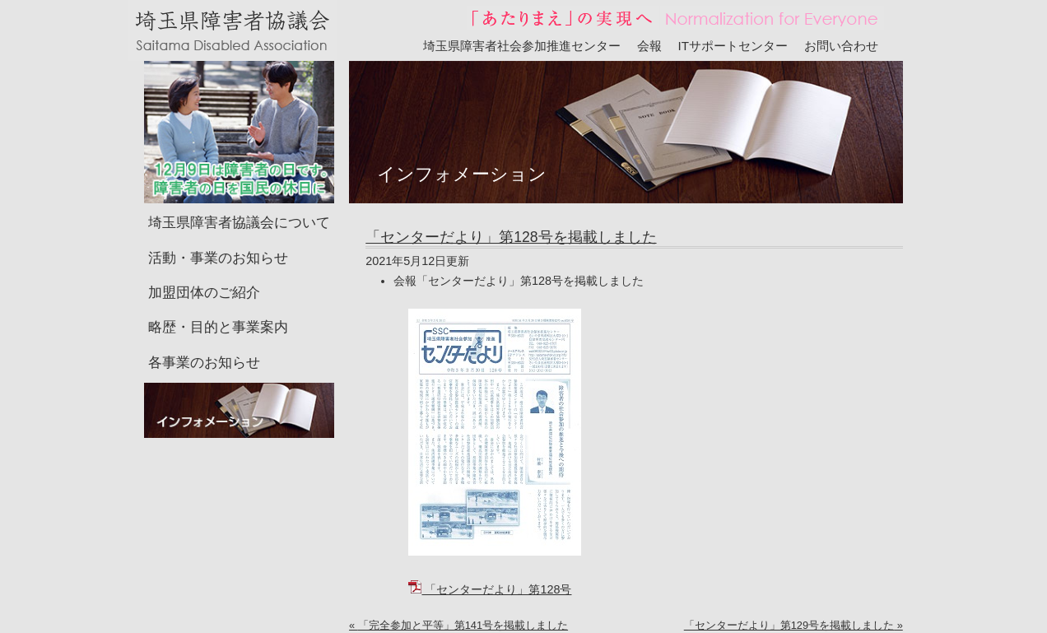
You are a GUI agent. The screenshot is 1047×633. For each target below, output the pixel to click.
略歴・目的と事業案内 (218, 327)
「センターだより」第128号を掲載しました (510, 237)
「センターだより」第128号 (489, 589)
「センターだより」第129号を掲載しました (789, 625)
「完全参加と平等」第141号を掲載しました (463, 625)
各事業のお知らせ (204, 362)
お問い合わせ (841, 46)
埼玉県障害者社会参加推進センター (522, 46)
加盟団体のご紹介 (204, 292)
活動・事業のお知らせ (218, 258)
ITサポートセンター (733, 46)
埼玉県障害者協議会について (239, 222)
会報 (649, 46)
